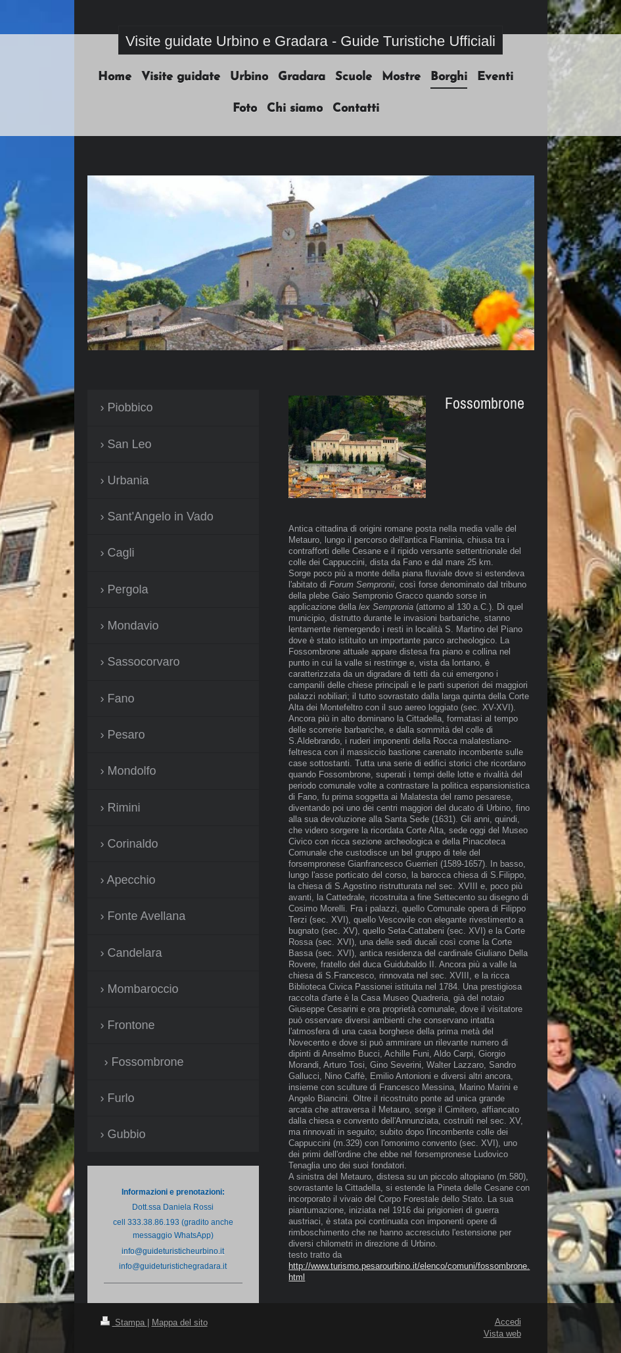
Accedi (508, 1321)
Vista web (502, 1333)
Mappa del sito (180, 1322)
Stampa (124, 1322)
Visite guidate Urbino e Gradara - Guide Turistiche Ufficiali (310, 41)
